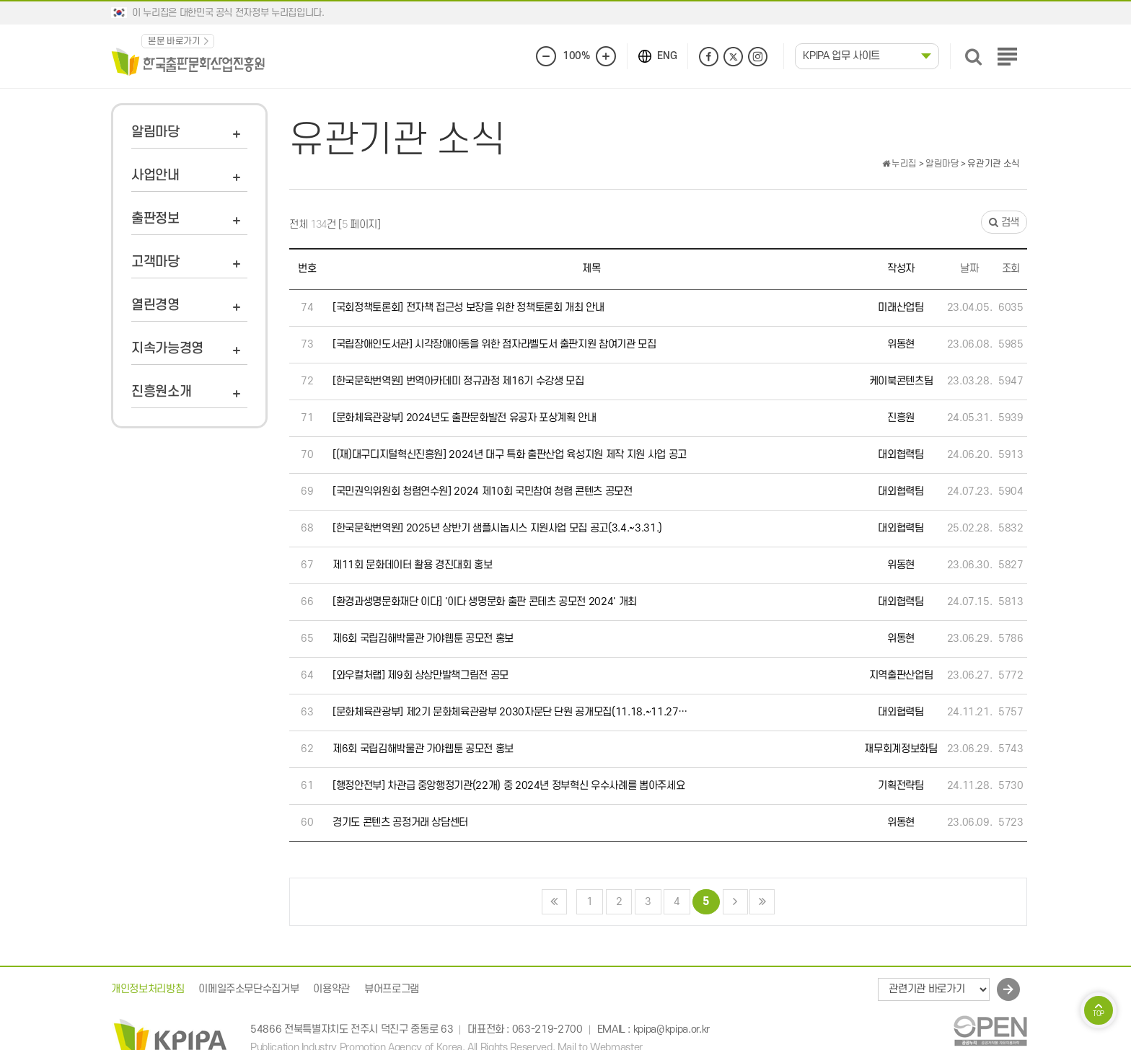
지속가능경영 (167, 348)
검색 (1004, 222)
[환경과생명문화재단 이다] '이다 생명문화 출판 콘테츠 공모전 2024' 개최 (485, 602)
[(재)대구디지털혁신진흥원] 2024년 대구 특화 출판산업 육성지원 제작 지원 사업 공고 (510, 455)
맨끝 (762, 901)
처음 (554, 901)
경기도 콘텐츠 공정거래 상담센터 (400, 822)
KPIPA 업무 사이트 (841, 56)
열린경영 (155, 305)
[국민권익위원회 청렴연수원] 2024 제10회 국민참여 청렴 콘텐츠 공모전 (483, 491)
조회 (1011, 268)
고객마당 (155, 262)
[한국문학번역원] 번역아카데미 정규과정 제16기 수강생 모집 (458, 381)
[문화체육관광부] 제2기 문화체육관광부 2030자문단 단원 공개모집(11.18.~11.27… (510, 712)
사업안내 (155, 175)
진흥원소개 (161, 392)
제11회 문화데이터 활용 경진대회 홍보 (413, 565)
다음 (735, 901)
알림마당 (155, 132)
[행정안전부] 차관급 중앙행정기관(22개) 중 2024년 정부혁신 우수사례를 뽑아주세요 (509, 786)
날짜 (969, 268)
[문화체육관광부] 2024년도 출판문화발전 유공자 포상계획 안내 (465, 418)
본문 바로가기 (174, 41)
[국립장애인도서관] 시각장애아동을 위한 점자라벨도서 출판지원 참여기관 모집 (494, 344)
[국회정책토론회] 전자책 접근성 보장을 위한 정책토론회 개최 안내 (468, 307)
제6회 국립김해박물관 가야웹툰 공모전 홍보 (423, 638)
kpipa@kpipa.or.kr (671, 1030)
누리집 (899, 164)
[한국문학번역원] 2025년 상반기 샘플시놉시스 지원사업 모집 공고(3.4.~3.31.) (497, 528)
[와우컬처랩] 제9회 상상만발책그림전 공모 (421, 675)
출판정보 (155, 218)
